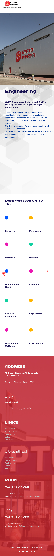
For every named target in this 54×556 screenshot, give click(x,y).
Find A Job (9, 440)
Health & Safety (11, 432)
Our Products (10, 434)
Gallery (8, 437)
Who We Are (10, 429)
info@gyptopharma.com (30, 496)
